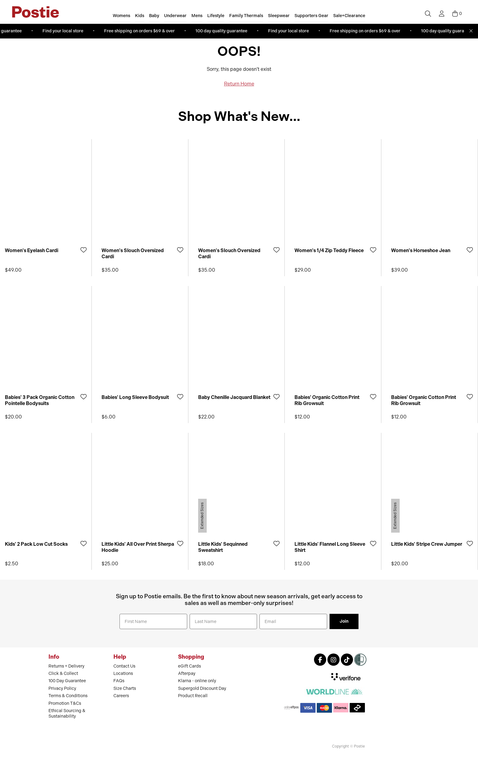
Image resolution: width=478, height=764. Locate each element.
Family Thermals (246, 15)
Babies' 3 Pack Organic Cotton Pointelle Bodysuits (39, 400)
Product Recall (193, 695)
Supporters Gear (311, 15)
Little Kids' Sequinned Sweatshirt (223, 547)
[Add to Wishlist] (83, 249)
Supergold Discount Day (202, 688)
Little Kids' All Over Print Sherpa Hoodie (138, 547)
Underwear (175, 15)
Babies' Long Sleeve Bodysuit (135, 397)
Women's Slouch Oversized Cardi (133, 253)
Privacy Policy (62, 688)
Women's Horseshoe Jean (420, 250)
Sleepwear (279, 15)
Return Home (239, 84)
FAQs (118, 680)
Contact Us (124, 666)
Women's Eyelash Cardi (31, 250)
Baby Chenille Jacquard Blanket (234, 397)
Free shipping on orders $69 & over (142, 31)
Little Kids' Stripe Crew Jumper (426, 544)
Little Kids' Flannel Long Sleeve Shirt (329, 547)
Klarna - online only (197, 680)
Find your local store (65, 31)
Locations (123, 673)
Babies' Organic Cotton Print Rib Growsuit (326, 400)
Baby (154, 15)
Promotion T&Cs (64, 703)
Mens (196, 15)
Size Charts (124, 688)
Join (344, 621)
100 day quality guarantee (224, 31)
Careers (121, 695)
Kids (139, 15)
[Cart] (457, 14)
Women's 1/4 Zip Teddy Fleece (329, 250)
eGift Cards (189, 666)
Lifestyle (215, 15)
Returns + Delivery (66, 666)
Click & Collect (63, 673)
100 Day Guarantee (67, 680)
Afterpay (186, 673)
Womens (121, 15)
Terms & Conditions (67, 695)
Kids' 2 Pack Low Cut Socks (36, 544)
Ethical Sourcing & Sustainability (66, 713)
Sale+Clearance (349, 15)
